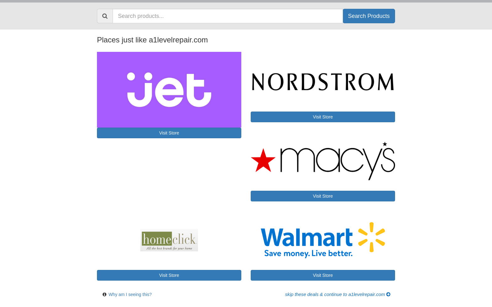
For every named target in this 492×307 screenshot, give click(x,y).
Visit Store (169, 132)
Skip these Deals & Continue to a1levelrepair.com (337, 294)
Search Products (369, 16)
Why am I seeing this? (130, 294)
